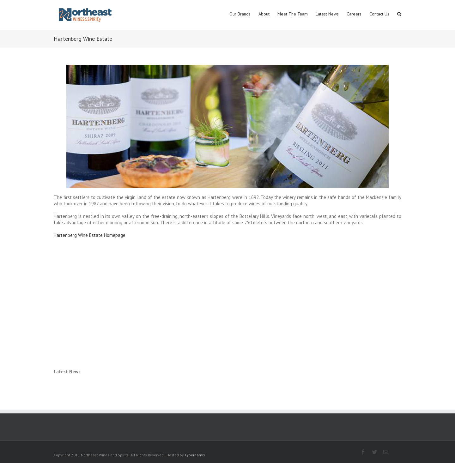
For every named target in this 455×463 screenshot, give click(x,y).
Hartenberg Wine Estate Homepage (89, 235)
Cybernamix (195, 455)
